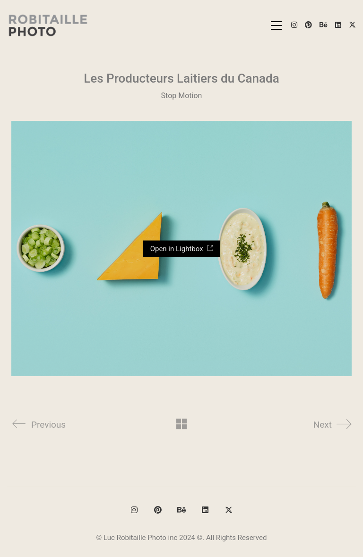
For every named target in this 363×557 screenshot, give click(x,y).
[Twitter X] (228, 509)
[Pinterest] (157, 509)
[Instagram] (134, 509)
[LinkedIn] (205, 509)
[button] (276, 25)
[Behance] (181, 509)
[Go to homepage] (48, 25)
